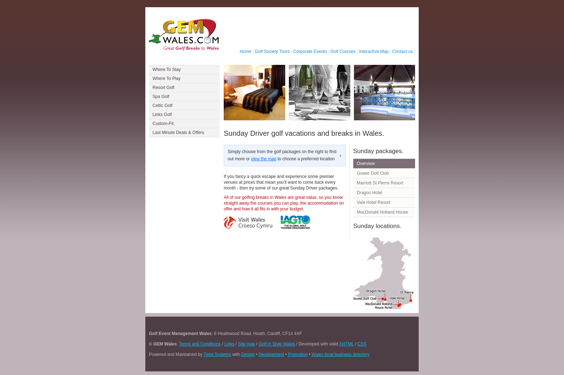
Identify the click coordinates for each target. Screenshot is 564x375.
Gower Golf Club (373, 173)
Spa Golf (161, 96)
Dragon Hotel (369, 192)
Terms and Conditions (200, 344)
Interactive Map (373, 51)
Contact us (402, 51)
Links (229, 344)
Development (271, 354)
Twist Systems (217, 354)
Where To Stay (167, 69)
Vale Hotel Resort (373, 202)
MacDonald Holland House (382, 212)
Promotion (298, 354)
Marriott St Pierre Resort (380, 183)
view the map (264, 158)
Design (248, 354)
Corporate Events (310, 51)
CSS (362, 344)
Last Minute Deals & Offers (178, 132)
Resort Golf (163, 87)
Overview (366, 163)
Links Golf (162, 114)
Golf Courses (343, 51)
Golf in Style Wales (277, 344)
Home (245, 51)
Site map (246, 344)
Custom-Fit (163, 123)
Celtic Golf (162, 105)
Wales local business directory (340, 354)
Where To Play (167, 78)
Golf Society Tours (272, 51)
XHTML (346, 344)
